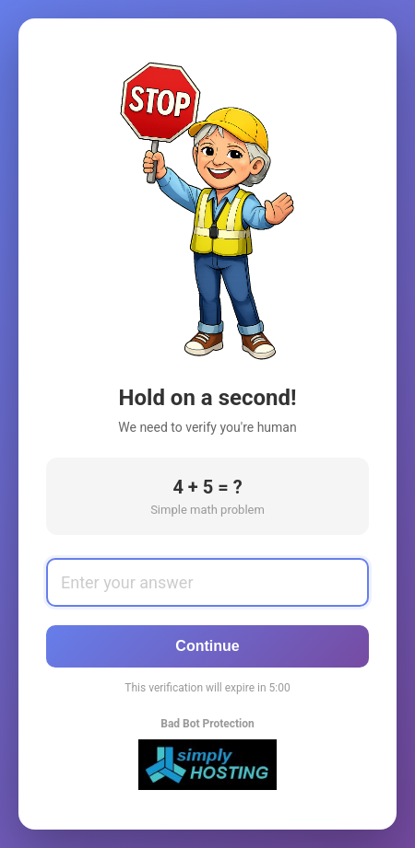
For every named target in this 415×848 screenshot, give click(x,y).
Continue (207, 646)
